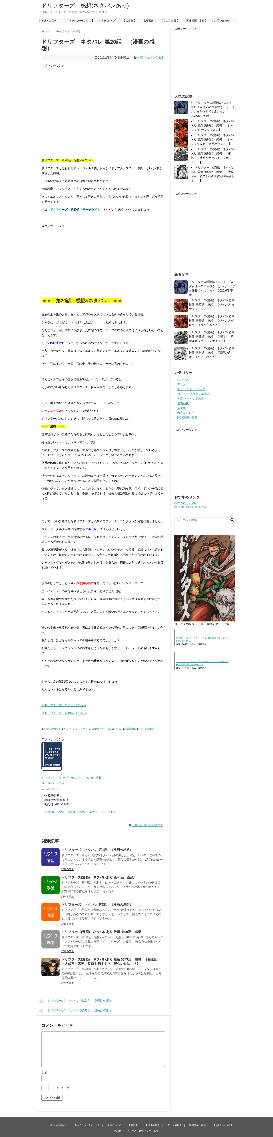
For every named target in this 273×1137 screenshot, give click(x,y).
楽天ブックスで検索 (102, 811)
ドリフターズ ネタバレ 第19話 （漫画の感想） (76, 1001)
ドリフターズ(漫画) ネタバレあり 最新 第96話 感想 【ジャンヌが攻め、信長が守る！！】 (213, 139)
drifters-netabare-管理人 (147, 825)
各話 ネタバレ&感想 (150, 57)
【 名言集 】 (130, 20)
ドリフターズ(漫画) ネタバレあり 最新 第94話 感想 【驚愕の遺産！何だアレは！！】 (211, 352)
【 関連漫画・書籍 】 (195, 20)
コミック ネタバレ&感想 (193, 393)
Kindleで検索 (76, 811)
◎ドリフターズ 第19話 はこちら (63, 713)
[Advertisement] (72, 108)
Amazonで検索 (54, 811)
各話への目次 (52, 728)
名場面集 (130, 728)
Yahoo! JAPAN (186, 503)
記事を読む (67, 869)
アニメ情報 (145, 728)
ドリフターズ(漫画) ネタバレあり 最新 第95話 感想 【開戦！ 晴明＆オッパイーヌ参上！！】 (211, 336)
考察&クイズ (102, 728)
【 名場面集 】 (148, 20)
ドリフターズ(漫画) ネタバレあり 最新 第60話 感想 (101, 932)
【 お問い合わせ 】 (222, 20)
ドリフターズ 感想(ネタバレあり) (85, 6)
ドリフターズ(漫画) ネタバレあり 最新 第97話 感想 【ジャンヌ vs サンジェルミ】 (213, 125)
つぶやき (183, 379)
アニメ (181, 384)
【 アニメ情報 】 (170, 20)
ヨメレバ (55, 789)
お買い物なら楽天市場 (191, 506)
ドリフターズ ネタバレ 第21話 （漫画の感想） (76, 1011)
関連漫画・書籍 (187, 417)
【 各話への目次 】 (49, 20)
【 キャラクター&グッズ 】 (78, 20)
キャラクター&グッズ (77, 728)
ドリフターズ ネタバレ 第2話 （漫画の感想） (97, 904)
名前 (44, 1072)
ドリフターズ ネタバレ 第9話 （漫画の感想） (97, 850)
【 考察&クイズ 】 (108, 20)
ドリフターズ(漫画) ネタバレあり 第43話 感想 (97, 877)
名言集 (117, 728)
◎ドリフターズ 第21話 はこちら (63, 705)
